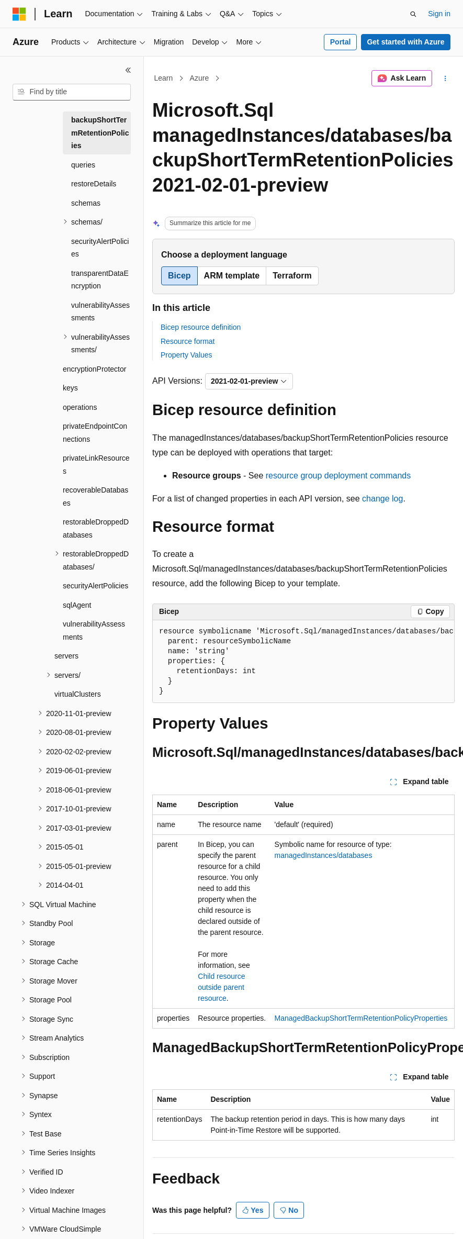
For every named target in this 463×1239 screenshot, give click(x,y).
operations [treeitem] (80, 407)
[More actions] (445, 78)
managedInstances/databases (323, 855)
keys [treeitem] (70, 388)
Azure (199, 78)
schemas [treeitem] (85, 203)
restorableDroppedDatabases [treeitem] (96, 528)
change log (382, 498)
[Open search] (413, 14)
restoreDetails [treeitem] (93, 184)
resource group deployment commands (338, 475)
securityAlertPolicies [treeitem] (100, 248)
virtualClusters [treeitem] (77, 694)
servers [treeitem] (66, 656)
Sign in (439, 13)
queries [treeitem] (83, 165)
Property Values (186, 355)
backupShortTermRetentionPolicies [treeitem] (100, 133)
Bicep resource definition (201, 327)
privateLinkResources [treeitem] (96, 464)
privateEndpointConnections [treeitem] (95, 432)
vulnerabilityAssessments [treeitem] (100, 311)
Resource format (187, 341)
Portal (340, 42)
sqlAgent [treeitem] (77, 605)
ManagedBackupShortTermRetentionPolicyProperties (361, 1018)
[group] (303, 661)
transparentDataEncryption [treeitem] (100, 280)
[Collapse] (128, 70)
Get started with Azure (405, 42)
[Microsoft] (19, 14)
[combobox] (72, 92)
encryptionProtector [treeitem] (94, 369)
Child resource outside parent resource (221, 987)
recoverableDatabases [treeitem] (95, 496)
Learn (163, 78)
